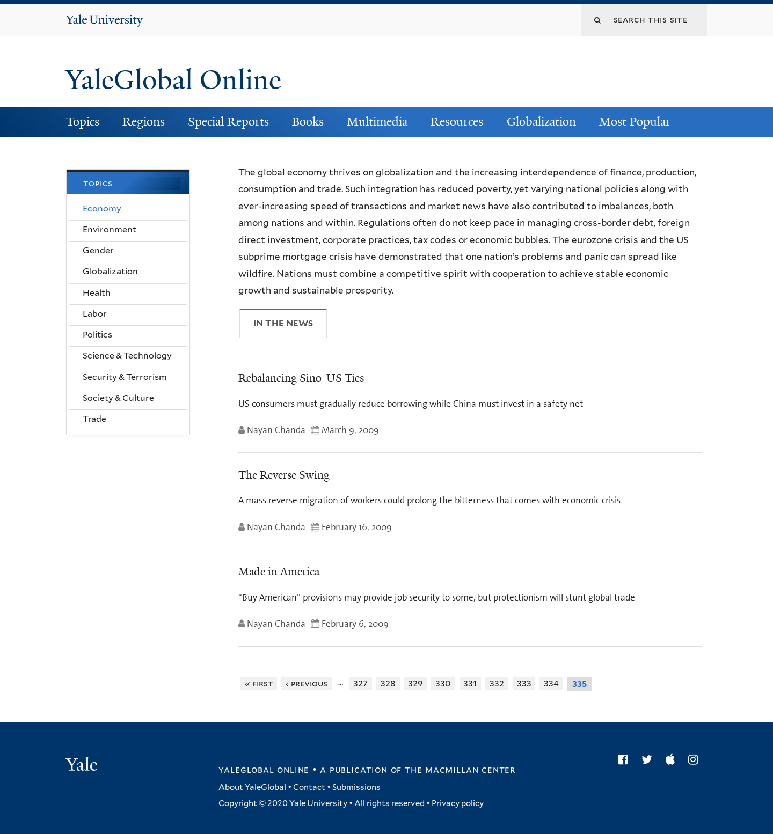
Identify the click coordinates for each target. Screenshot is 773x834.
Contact (309, 787)
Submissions (356, 787)
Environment (109, 229)
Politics (97, 335)
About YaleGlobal (252, 787)
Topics (82, 121)
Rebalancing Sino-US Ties (301, 378)
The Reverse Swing (284, 475)
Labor (95, 314)
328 (388, 683)
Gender (98, 250)
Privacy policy (458, 803)
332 (497, 683)
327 (360, 683)
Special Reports (228, 121)
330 (443, 683)
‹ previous (306, 683)
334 (551, 683)
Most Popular (634, 121)
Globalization (541, 121)
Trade (94, 419)
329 (415, 683)
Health (97, 293)
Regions (143, 121)
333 (524, 683)
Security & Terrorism (125, 377)
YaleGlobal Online (173, 80)
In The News (290, 323)
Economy (102, 208)
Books (308, 121)
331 (470, 683)
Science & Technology (127, 355)
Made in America (278, 572)
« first (259, 683)
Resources (457, 121)
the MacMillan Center (460, 769)
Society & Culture (118, 398)
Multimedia (377, 121)
